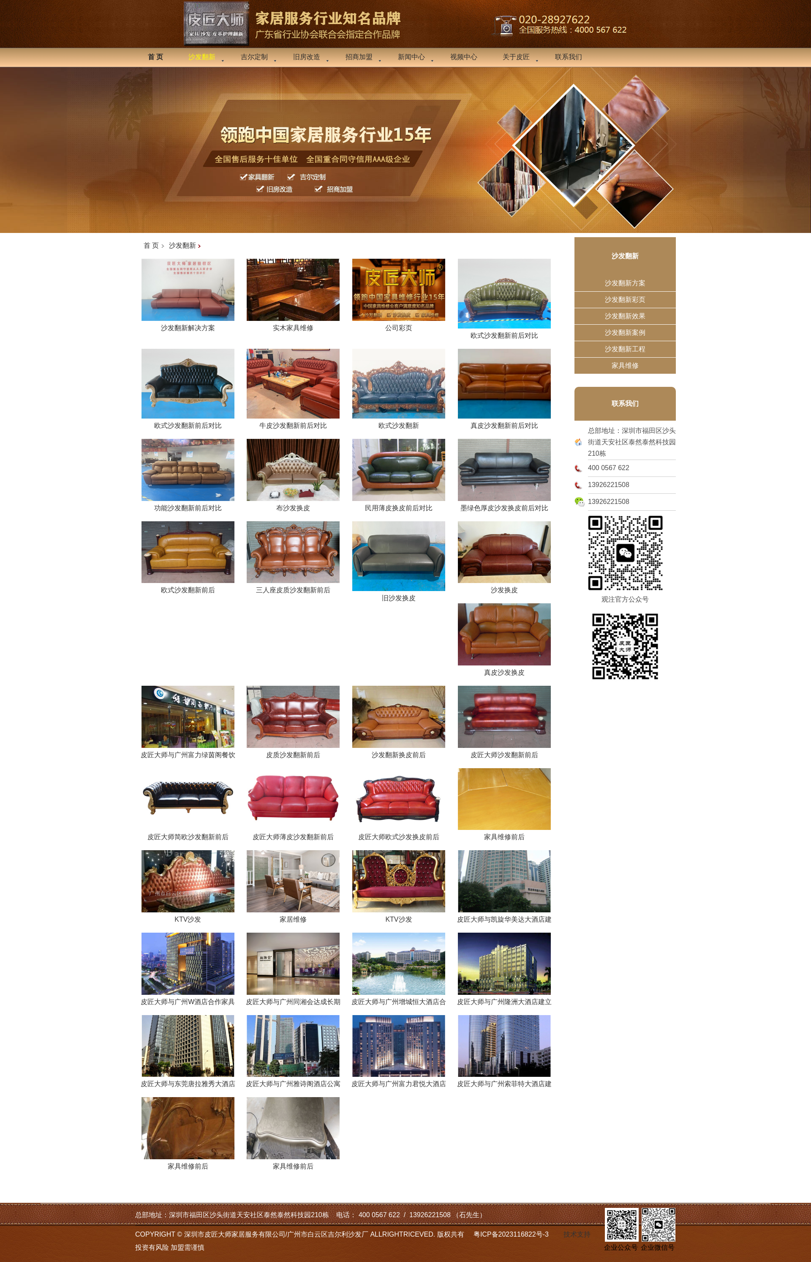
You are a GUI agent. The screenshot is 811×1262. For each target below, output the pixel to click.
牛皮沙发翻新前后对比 (293, 422)
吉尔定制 (254, 56)
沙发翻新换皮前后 (398, 751)
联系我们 (568, 56)
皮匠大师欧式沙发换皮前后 (398, 833)
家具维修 (625, 365)
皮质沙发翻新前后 (293, 751)
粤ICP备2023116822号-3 (511, 1234)
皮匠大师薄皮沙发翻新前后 (293, 833)
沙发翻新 (182, 245)
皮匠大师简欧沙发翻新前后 (188, 833)
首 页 (151, 245)
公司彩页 (398, 324)
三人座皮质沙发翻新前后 (293, 587)
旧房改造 (306, 56)
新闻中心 (411, 56)
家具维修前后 (504, 833)
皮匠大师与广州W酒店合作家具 (188, 998)
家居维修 (293, 916)
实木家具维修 (293, 324)
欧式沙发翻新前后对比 (504, 332)
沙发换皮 (504, 587)
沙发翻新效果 (625, 316)
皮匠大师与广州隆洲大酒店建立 (504, 998)
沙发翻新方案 (625, 283)
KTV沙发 (188, 916)
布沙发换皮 (293, 505)
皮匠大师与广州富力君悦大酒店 (398, 1080)
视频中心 (463, 56)
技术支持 (577, 1234)
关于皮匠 (516, 56)
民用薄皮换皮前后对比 (398, 505)
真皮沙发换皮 (504, 669)
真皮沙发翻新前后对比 (504, 422)
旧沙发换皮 (398, 595)
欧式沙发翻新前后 (188, 587)
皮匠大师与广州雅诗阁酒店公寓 (293, 1080)
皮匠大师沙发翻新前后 (504, 751)
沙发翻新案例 (625, 332)
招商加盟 (359, 56)
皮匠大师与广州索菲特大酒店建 (504, 1080)
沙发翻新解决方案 (188, 324)
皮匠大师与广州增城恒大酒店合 (398, 998)
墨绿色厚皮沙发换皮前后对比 (504, 505)
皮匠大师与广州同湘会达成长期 (293, 998)
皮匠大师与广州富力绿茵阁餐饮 (188, 751)
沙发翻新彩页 (625, 299)
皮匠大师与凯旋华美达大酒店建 (504, 916)
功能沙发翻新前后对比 (188, 505)
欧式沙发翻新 (398, 422)
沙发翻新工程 (625, 349)
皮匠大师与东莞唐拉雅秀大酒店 (188, 1080)
